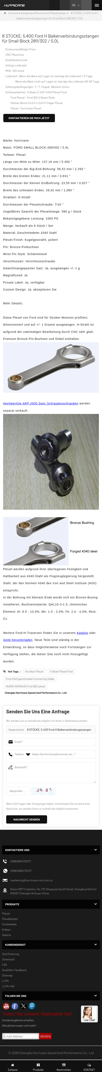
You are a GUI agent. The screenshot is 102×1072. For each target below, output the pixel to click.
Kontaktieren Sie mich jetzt (29, 118)
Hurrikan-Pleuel (34, 671)
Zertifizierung (10, 954)
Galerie (6, 935)
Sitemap (7, 975)
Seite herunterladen (18, 640)
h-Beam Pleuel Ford (61, 671)
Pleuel (38, 13)
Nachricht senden (26, 819)
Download (8, 959)
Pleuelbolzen (10, 919)
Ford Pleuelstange (54, 13)
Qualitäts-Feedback (14, 970)
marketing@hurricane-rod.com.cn (31, 880)
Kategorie (26, 13)
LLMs (5, 980)
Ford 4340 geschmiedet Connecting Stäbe (30, 679)
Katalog (82, 633)
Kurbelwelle (9, 924)
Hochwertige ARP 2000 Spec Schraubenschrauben (40, 403)
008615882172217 (20, 870)
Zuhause (11, 13)
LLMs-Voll (8, 986)
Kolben (6, 929)
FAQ (4, 964)
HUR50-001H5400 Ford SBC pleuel (25, 686)
